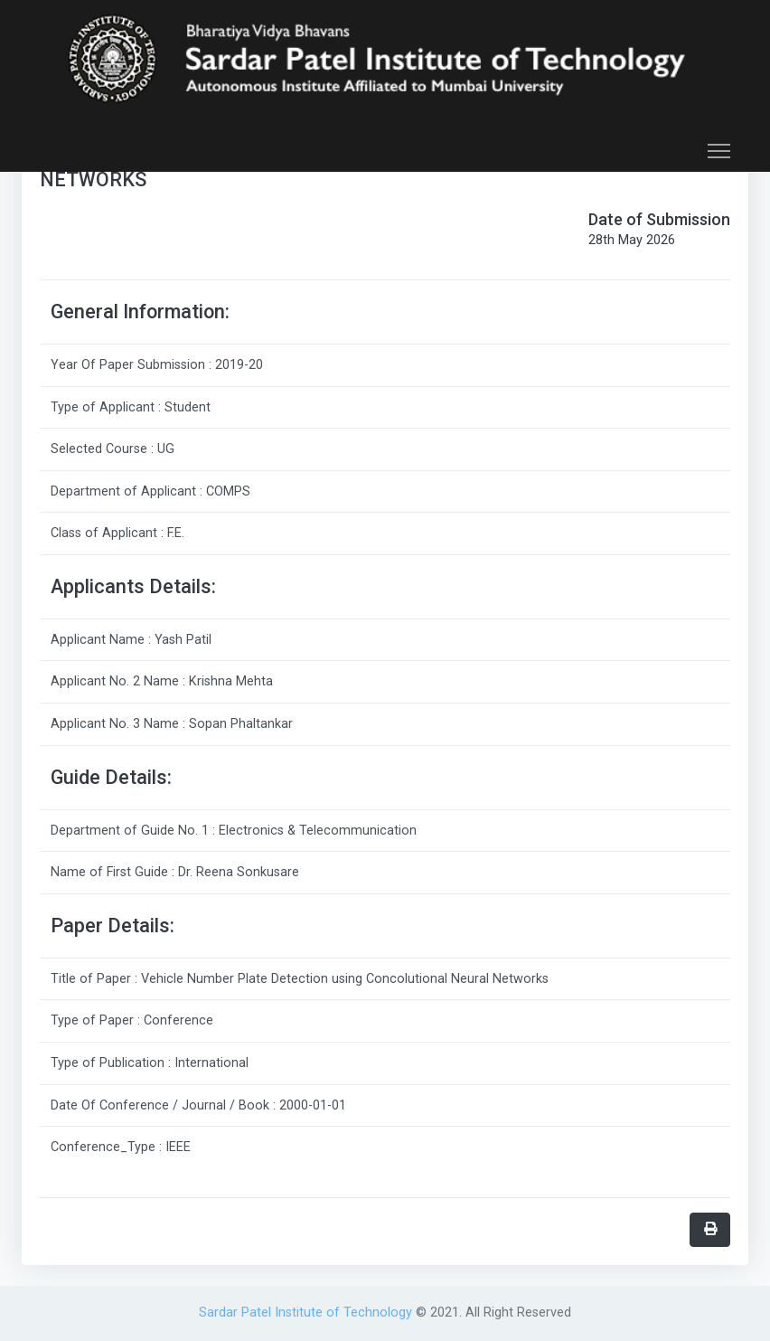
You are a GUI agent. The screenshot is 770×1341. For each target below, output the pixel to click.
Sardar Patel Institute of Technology (307, 1312)
